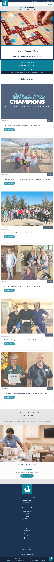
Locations (17, 72)
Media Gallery (27, 530)
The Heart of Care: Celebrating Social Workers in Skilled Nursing (22, 286)
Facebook (27, 533)
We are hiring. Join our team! (27, 8)
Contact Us (27, 69)
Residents (50, 120)
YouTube (27, 538)
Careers (27, 516)
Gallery (27, 513)
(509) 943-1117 (28, 474)
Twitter (27, 535)
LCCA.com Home (37, 1)
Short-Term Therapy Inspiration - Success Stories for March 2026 (23, 340)
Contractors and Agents (27, 554)
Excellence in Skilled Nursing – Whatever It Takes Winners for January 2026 (25, 393)
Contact (27, 518)
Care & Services (27, 511)
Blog (42, 72)
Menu (50, 4)
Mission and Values (27, 547)
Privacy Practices (20, 560)
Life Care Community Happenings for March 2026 (18, 233)
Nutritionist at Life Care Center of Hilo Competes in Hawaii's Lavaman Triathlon (27, 179)
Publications (27, 532)
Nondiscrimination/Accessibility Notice (37, 560)
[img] (19, 62)
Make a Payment (48, 1)
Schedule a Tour (27, 66)
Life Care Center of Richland (33, 72)
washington (22, 72)
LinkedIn (27, 537)
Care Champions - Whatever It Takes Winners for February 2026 (22, 125)
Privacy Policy (10, 560)
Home (11, 72)
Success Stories (49, 335)
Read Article (9, 129)
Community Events (48, 227)
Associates (50, 174)
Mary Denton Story (27, 549)
